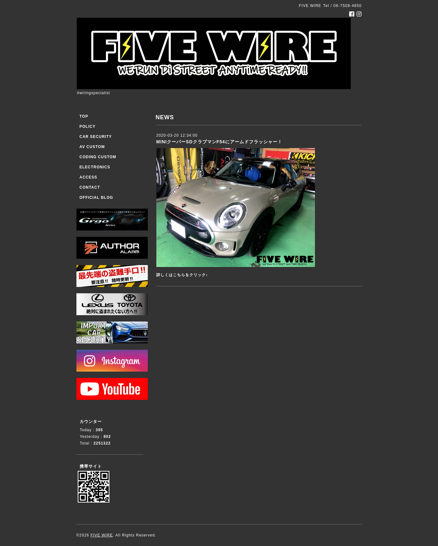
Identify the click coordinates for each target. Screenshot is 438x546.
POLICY (88, 126)
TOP (84, 116)
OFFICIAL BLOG (96, 197)
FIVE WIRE (101, 535)
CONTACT (90, 187)
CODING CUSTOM (98, 157)
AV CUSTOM (92, 147)
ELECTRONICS (95, 167)
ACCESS (88, 177)
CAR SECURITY (96, 136)
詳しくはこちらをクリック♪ (182, 275)
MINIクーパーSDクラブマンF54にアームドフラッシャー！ (219, 141)
